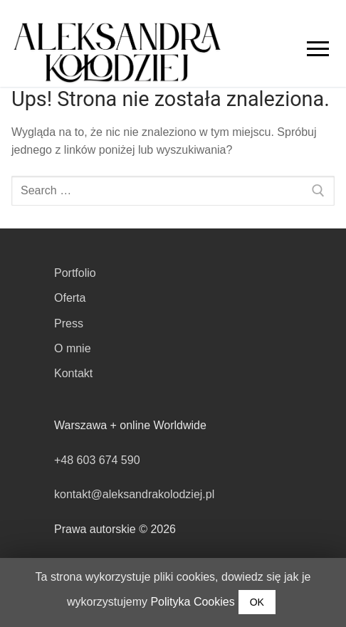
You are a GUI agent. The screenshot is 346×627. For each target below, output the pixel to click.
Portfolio (75, 273)
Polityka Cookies (192, 602)
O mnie (72, 348)
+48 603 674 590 (97, 460)
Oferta (69, 298)
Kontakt (73, 373)
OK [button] (257, 602)
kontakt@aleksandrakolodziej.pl (134, 494)
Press (68, 323)
